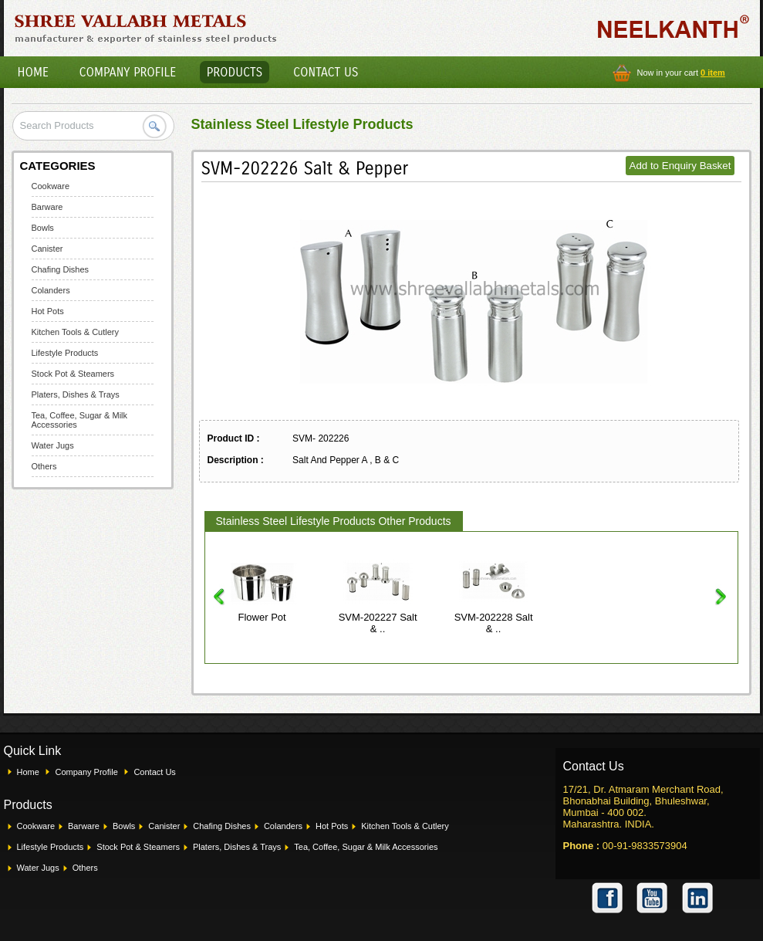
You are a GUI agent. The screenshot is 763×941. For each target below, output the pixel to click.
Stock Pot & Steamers (73, 373)
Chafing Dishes (60, 269)
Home (33, 72)
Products (235, 72)
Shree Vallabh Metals (146, 28)
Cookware (51, 186)
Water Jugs (53, 445)
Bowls (43, 227)
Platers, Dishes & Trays (76, 394)
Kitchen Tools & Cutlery (76, 332)
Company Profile (128, 72)
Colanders (51, 290)
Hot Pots (48, 311)
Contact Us (325, 72)
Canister (47, 248)
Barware (47, 207)
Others (44, 466)
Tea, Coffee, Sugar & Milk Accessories (365, 846)
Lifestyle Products (65, 352)
